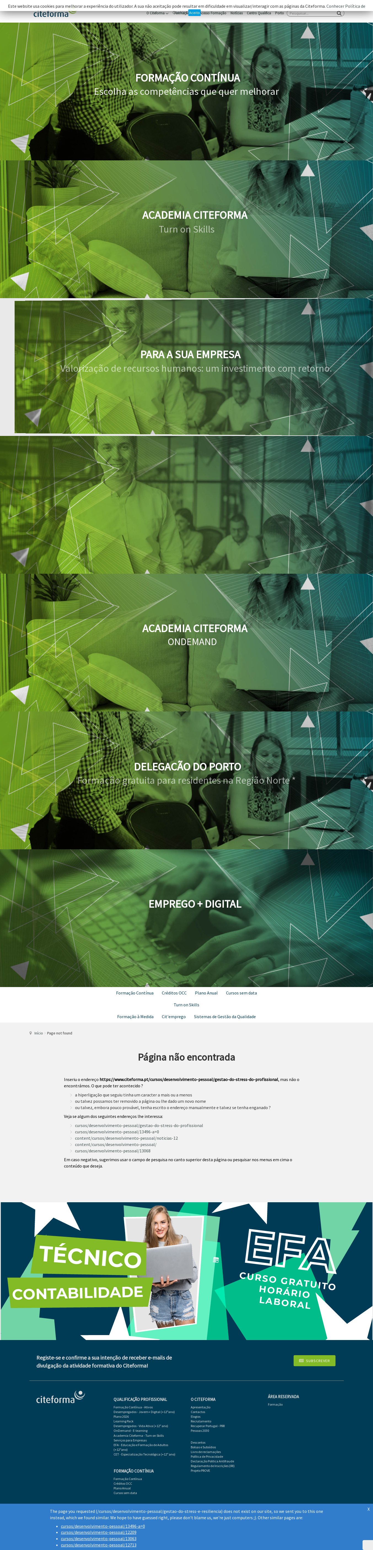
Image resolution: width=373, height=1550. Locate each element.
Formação (275, 1404)
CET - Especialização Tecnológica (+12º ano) (144, 1454)
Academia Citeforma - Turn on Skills (139, 1435)
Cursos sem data (241, 993)
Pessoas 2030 (200, 1430)
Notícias (236, 13)
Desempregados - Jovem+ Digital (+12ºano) (144, 1412)
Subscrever (314, 1360)
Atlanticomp (331, 1506)
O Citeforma (157, 13)
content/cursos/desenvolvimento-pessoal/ (116, 1144)
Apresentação (200, 1407)
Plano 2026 (121, 1416)
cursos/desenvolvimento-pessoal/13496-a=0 (117, 1131)
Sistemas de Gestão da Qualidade (225, 1016)
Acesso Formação (213, 13)
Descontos (198, 1442)
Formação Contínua (135, 993)
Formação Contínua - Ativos (133, 1407)
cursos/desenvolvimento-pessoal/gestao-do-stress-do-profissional (139, 1125)
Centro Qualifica (259, 13)
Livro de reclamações (206, 1452)
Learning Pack (123, 1421)
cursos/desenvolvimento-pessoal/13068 (113, 1150)
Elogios (195, 1416)
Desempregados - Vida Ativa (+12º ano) (141, 1426)
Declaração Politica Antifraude (212, 1461)
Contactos (198, 1412)
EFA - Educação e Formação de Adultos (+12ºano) (141, 1447)
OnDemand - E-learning (130, 1430)
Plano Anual (206, 993)
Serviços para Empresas (130, 1440)
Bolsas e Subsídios (203, 1447)
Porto (279, 13)
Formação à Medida (135, 1016)
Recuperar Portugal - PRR (208, 1426)
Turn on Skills (186, 1004)
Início (38, 1033)
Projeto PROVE (200, 1470)
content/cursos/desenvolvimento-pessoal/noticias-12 (126, 1138)
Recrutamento (201, 1421)
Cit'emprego (174, 1016)
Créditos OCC (174, 993)
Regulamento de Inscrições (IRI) (213, 1466)
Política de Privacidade (207, 1456)
